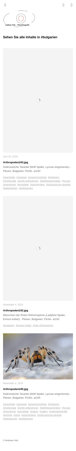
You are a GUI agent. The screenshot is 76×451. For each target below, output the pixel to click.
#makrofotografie (58, 411)
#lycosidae (23, 184)
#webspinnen (10, 188)
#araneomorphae (37, 177)
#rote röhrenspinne (43, 325)
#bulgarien (53, 177)
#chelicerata (9, 181)
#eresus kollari (23, 325)
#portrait (7, 415)
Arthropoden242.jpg (15, 310)
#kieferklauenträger (50, 181)
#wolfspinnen (26, 188)
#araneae (21, 177)
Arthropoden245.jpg (15, 389)
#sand (16, 415)
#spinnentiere (37, 184)
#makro (44, 411)
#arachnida (9, 177)
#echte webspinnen (27, 181)
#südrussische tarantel (58, 184)
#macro (34, 411)
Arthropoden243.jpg (15, 162)
